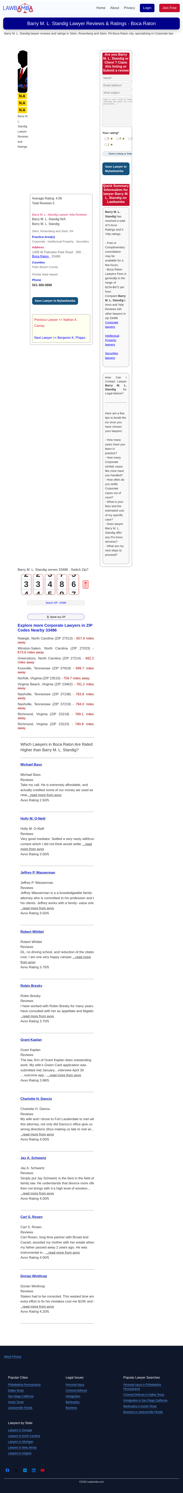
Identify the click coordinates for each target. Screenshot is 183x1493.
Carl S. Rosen (32, 1217)
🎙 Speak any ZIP (55, 617)
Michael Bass (31, 764)
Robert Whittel (32, 932)
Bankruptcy (73, 1402)
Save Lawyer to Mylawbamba (55, 300)
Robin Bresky (32, 986)
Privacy (129, 8)
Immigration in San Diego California (145, 1400)
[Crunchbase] (25, 1470)
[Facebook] (7, 1470)
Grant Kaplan (31, 1040)
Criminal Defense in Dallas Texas (143, 1394)
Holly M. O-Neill (33, 818)
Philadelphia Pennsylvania (24, 1384)
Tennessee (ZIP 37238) (53, 694)
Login (147, 8)
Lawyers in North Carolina (24, 1435)
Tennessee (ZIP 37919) (53, 668)
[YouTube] (42, 1470)
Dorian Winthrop (34, 1276)
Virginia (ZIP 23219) (54, 714)
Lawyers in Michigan (20, 1441)
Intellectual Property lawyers (112, 340)
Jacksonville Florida (20, 1407)
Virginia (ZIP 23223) (54, 724)
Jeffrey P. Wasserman (38, 872)
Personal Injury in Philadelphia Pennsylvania (142, 1386)
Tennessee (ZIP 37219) (53, 704)
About (114, 8)
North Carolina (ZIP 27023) (68, 648)
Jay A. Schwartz (33, 1158)
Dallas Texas (16, 1390)
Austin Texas (16, 1402)
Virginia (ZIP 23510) (45, 678)
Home (100, 8)
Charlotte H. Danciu (36, 1099)
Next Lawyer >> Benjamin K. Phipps (59, 337)
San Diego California (21, 1396)
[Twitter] (16, 1470)
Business (71, 1407)
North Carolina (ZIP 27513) (52, 638)
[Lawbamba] (18, 8)
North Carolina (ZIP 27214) (60, 658)
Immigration (73, 1396)
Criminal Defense (76, 1390)
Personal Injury (75, 1384)
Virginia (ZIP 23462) (58, 684)
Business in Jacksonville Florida (143, 1411)
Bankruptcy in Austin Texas (140, 1406)
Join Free (169, 8)
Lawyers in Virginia (19, 1453)
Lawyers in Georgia (20, 1430)
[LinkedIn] (33, 1470)
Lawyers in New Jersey (22, 1447)
